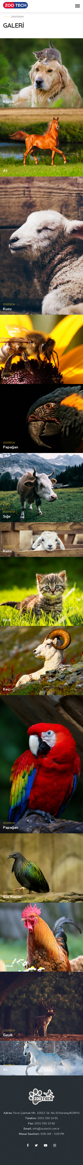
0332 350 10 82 (45, 1123)
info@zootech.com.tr (46, 1129)
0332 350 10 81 (48, 1118)
